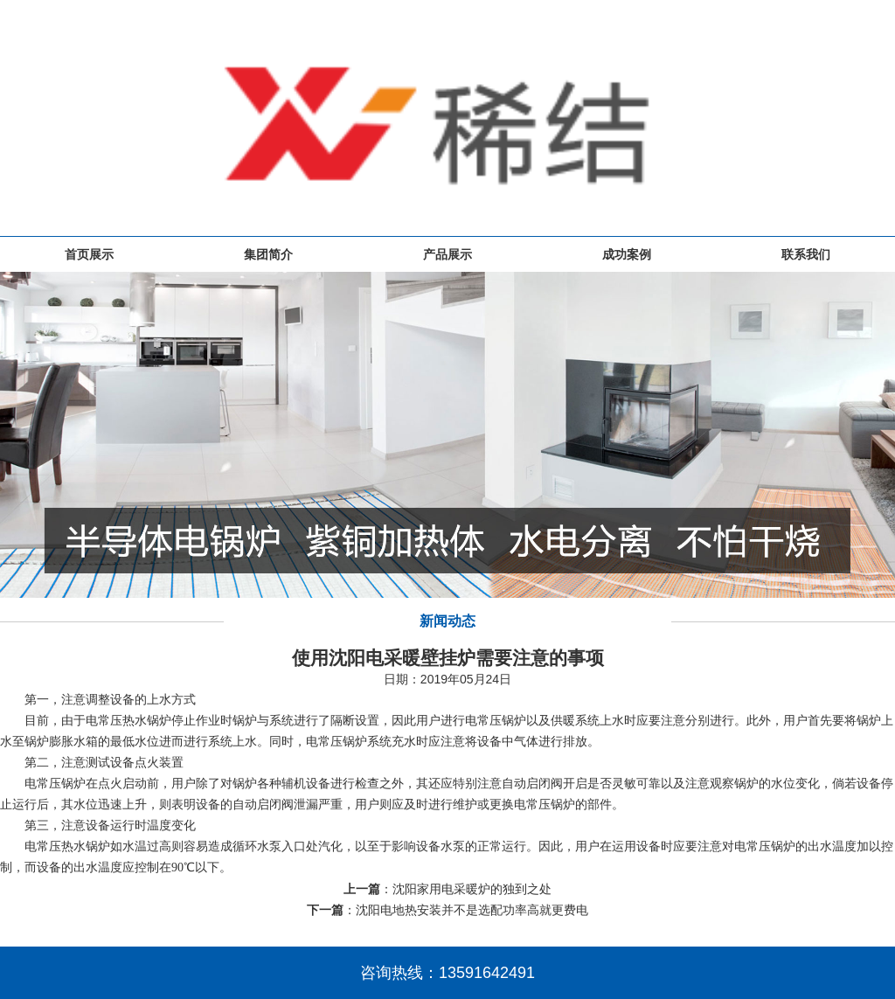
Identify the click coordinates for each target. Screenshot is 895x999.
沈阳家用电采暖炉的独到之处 (472, 889)
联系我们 (805, 254)
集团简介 (268, 254)
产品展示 (447, 254)
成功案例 (626, 254)
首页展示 (89, 254)
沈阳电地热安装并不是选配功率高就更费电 (472, 910)
